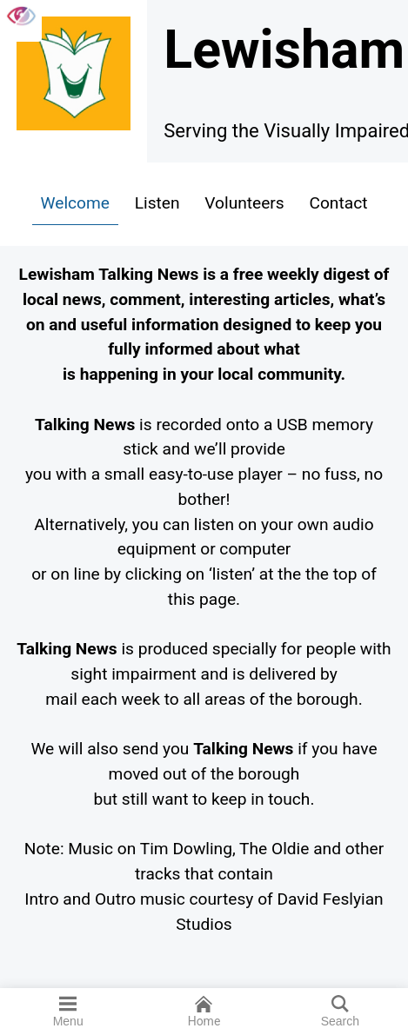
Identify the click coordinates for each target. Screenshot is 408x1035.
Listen (157, 203)
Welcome (75, 203)
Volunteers (244, 203)
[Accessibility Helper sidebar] (21, 21)
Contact (338, 203)
